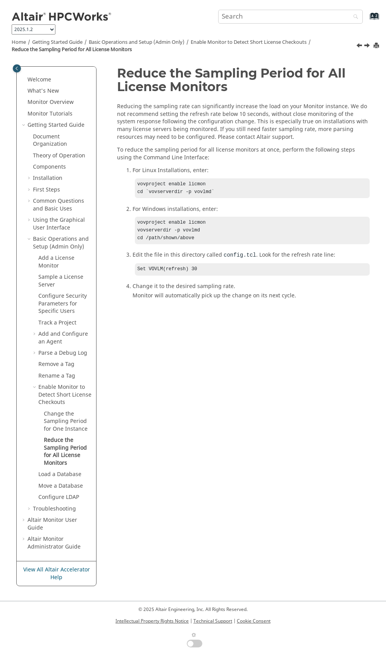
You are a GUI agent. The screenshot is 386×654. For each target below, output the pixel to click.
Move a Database (60, 486)
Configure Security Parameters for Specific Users (62, 303)
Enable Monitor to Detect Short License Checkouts (249, 42)
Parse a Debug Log (62, 353)
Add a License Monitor (56, 262)
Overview (51, 102)
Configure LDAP (58, 497)
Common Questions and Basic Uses (58, 205)
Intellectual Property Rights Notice (152, 621)
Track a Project (57, 323)
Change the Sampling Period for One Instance (66, 421)
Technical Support (212, 621)
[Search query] (290, 17)
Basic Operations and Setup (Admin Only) (136, 42)
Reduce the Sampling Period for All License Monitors (72, 49)
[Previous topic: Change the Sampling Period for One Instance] (360, 46)
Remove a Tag (56, 364)
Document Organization (50, 140)
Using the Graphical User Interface (59, 224)
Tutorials (50, 114)
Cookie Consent (254, 621)
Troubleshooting (54, 509)
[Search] (354, 17)
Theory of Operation (59, 156)
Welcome (39, 80)
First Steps (46, 190)
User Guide (52, 524)
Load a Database (59, 474)
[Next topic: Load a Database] (368, 46)
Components (49, 167)
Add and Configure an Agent (63, 338)
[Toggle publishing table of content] (17, 68)
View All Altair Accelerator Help (56, 574)
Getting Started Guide (57, 42)
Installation (47, 178)
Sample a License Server (60, 281)
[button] (24, 80)
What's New (43, 91)
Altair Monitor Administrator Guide (54, 543)
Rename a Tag (56, 376)
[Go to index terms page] (366, 20)
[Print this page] (377, 46)
